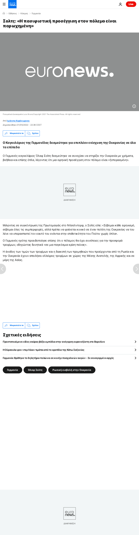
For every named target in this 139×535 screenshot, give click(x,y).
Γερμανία (36, 13)
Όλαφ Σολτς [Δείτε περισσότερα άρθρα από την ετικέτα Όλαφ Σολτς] (35, 369)
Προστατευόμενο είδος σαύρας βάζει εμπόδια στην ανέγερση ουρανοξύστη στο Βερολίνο (54, 341)
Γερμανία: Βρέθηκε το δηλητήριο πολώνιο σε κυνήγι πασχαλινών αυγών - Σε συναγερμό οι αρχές (58, 357)
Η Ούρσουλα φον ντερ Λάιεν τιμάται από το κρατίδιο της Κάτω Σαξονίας (43, 349)
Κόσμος (24, 13)
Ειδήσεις (13, 13)
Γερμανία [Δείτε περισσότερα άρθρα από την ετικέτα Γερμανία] (12, 369)
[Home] (4, 13)
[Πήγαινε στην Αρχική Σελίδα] (12, 4)
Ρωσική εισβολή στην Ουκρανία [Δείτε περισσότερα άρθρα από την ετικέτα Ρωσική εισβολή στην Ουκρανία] (72, 369)
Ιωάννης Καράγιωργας (18, 120)
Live (131, 4)
